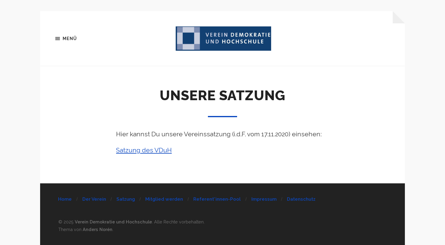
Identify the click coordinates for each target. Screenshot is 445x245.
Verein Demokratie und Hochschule (113, 221)
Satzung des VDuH (144, 150)
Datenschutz (301, 199)
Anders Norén (97, 229)
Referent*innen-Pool (217, 199)
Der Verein (94, 199)
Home (65, 199)
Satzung (125, 199)
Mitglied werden (164, 199)
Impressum (264, 199)
